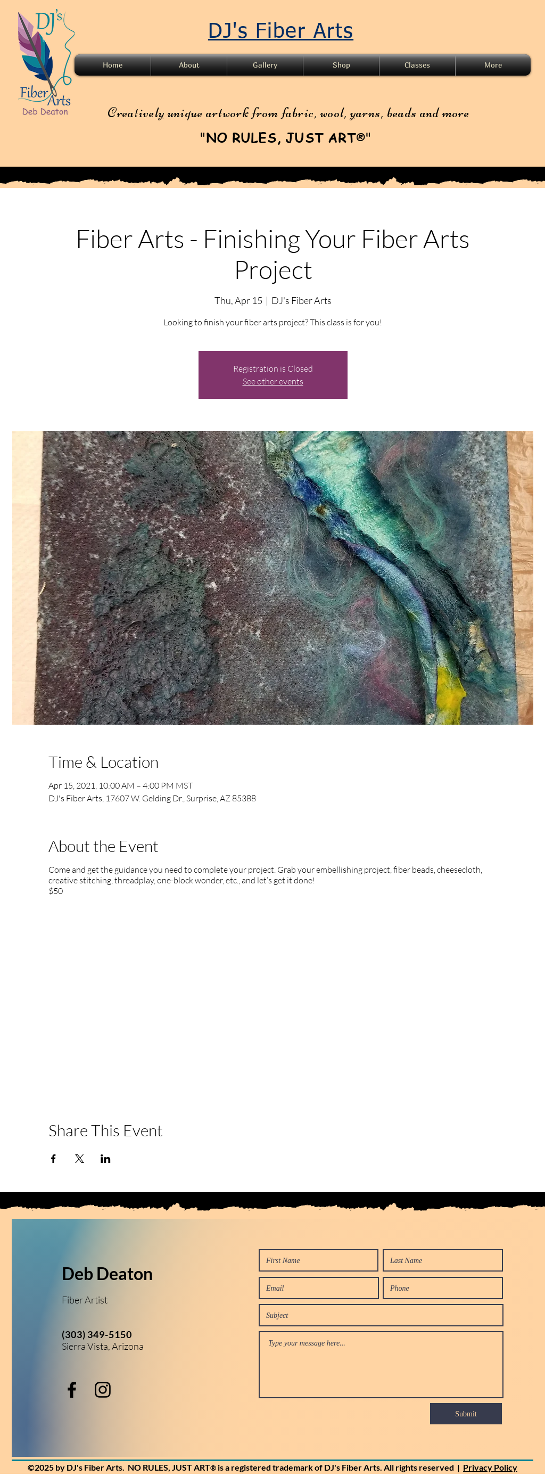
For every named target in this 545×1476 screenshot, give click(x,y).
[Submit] (466, 1413)
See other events (273, 381)
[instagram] (102, 1389)
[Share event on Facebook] (53, 1158)
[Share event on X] (80, 1158)
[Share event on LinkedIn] (106, 1158)
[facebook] (71, 1389)
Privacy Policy (490, 1467)
